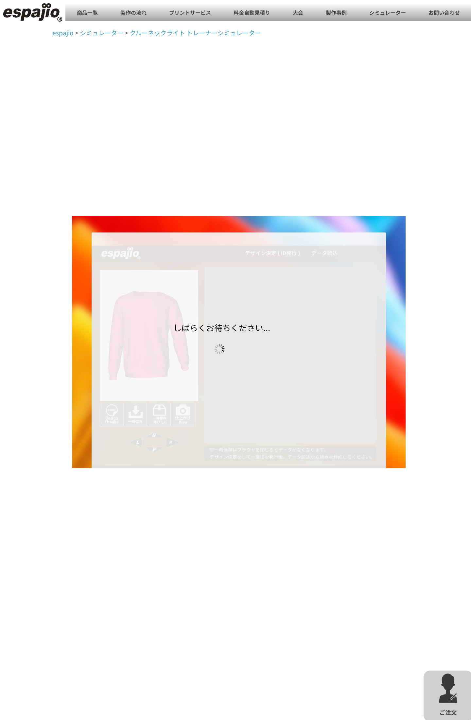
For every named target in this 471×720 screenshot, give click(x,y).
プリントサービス (190, 12)
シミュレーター (387, 12)
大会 (298, 12)
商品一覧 (87, 12)
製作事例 (336, 12)
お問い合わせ (444, 12)
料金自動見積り (252, 12)
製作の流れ (133, 12)
